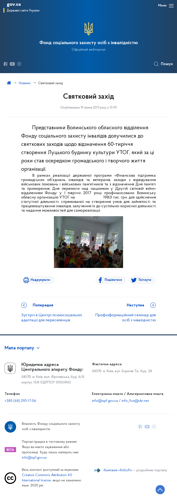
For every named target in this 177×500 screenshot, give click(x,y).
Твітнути (144, 280)
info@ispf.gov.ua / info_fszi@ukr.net (120, 401)
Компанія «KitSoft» (118, 470)
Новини (24, 83)
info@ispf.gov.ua (34, 458)
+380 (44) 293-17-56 (20, 401)
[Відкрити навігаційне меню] (171, 5)
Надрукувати (40, 280)
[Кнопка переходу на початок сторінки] (159, 489)
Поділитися (113, 280)
